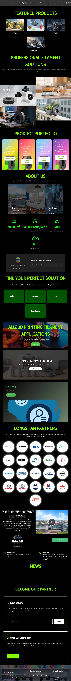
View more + (14, 213)
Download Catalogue (35, 368)
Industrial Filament (61, 157)
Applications (56, 677)
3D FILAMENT (11, 3)
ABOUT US (40, 3)
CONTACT (60, 3)
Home (54, 675)
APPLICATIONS (33, 3)
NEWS (55, 3)
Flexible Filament (44, 159)
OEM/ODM (49, 3)
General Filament (27, 161)
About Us (55, 679)
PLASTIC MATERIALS (24, 3)
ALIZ (44, 3)
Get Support (11, 395)
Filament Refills (9, 158)
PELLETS (18, 3)
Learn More (35, 344)
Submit (59, 621)
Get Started (13, 656)
